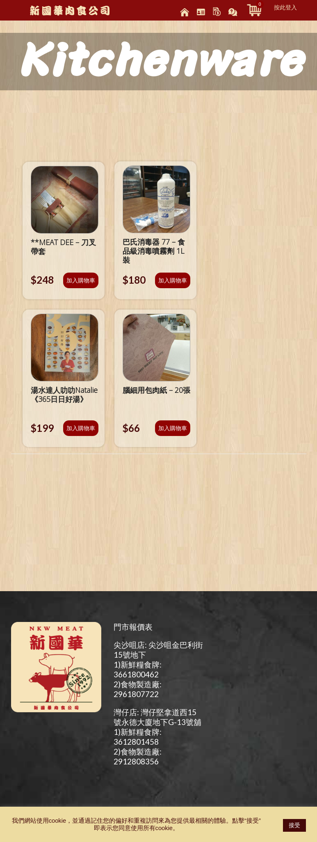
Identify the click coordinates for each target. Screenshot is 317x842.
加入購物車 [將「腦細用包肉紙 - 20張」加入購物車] (172, 428)
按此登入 (285, 7)
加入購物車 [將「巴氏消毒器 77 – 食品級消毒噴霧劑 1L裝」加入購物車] (172, 280)
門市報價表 (133, 626)
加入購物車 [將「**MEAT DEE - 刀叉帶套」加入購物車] (80, 280)
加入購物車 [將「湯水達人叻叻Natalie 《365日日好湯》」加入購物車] (80, 428)
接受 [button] (294, 825)
